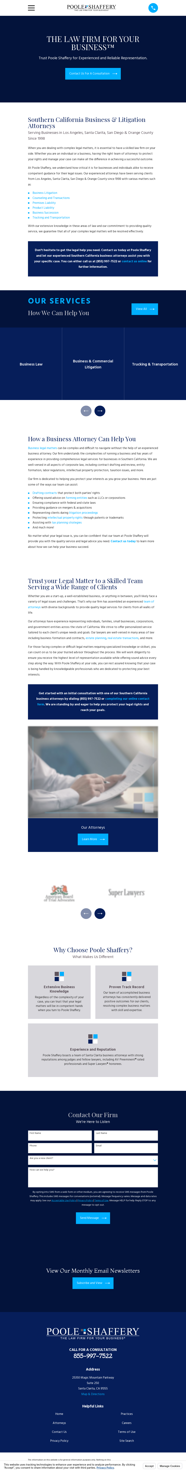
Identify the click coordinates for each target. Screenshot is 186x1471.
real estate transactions (123, 638)
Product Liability (43, 207)
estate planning (96, 638)
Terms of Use (127, 1432)
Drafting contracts (45, 493)
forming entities (76, 498)
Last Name (101, 1134)
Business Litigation (45, 193)
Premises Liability (44, 203)
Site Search (127, 1441)
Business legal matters (42, 448)
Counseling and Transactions (51, 198)
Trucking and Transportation (51, 217)
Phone (33, 1146)
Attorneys (59, 1423)
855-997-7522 (93, 1357)
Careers (127, 1423)
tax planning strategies (67, 523)
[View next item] (100, 411)
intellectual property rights (65, 518)
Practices (127, 1414)
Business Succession (45, 212)
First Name (35, 1134)
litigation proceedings (84, 513)
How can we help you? (42, 1170)
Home (59, 1414)
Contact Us (59, 1432)
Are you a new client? (41, 1159)
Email (99, 1146)
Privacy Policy (59, 1441)
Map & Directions (93, 1395)
